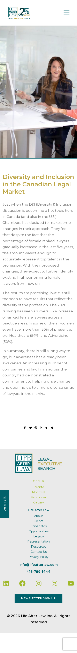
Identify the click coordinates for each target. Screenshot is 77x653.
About (38, 516)
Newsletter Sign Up (38, 598)
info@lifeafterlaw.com (39, 565)
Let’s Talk (4, 503)
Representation (38, 541)
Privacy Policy (38, 557)
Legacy (38, 536)
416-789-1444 (38, 572)
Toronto (38, 487)
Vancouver (38, 497)
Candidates (39, 526)
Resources (38, 546)
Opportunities (38, 531)
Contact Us (39, 552)
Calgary (38, 502)
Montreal (38, 492)
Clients (38, 521)
